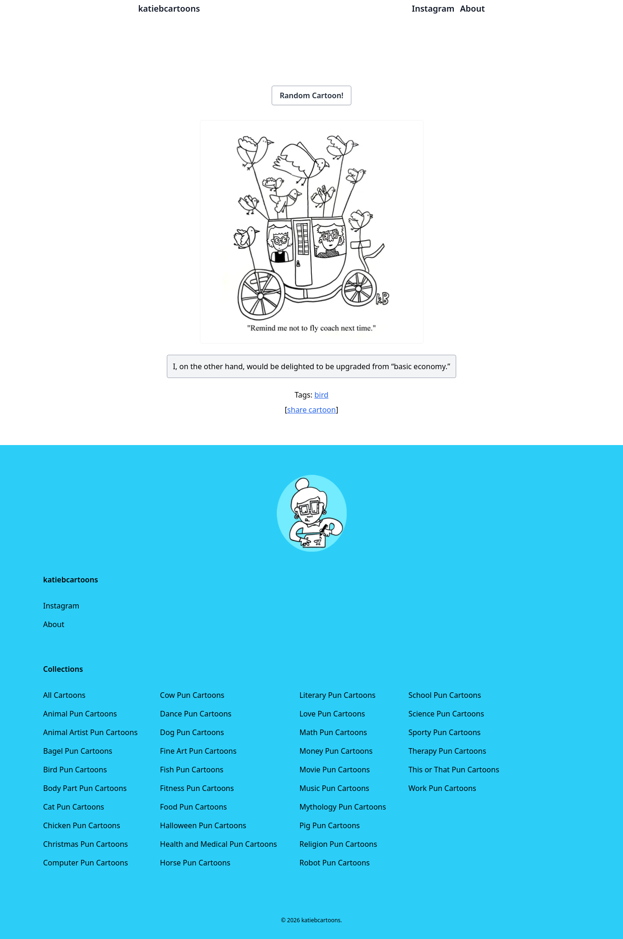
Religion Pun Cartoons (338, 844)
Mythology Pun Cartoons (342, 807)
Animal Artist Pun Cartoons (90, 732)
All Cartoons (64, 695)
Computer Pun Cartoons (85, 863)
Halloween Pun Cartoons (203, 825)
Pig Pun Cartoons (329, 825)
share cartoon (311, 410)
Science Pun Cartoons (446, 714)
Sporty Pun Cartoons (444, 732)
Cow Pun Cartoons (192, 695)
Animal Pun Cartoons (80, 714)
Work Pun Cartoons (442, 788)
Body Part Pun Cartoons (85, 788)
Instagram (61, 606)
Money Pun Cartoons (335, 751)
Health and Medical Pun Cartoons (218, 844)
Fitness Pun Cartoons (197, 788)
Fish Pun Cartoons (191, 769)
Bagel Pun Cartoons (78, 751)
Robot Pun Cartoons (334, 863)
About (53, 624)
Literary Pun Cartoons (337, 695)
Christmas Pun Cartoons (85, 844)
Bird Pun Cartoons (75, 769)
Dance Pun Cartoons (195, 714)
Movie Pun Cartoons (334, 769)
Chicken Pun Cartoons (81, 825)
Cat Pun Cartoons (73, 807)
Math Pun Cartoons (333, 732)
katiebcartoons (169, 8)
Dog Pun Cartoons (192, 732)
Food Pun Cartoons (193, 807)
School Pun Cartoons (444, 695)
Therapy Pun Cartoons (447, 751)
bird (322, 395)
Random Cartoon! (311, 95)
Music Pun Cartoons (334, 788)
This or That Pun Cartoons (453, 769)
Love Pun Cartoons (332, 714)
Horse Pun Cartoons (195, 863)
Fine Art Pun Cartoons (198, 751)
